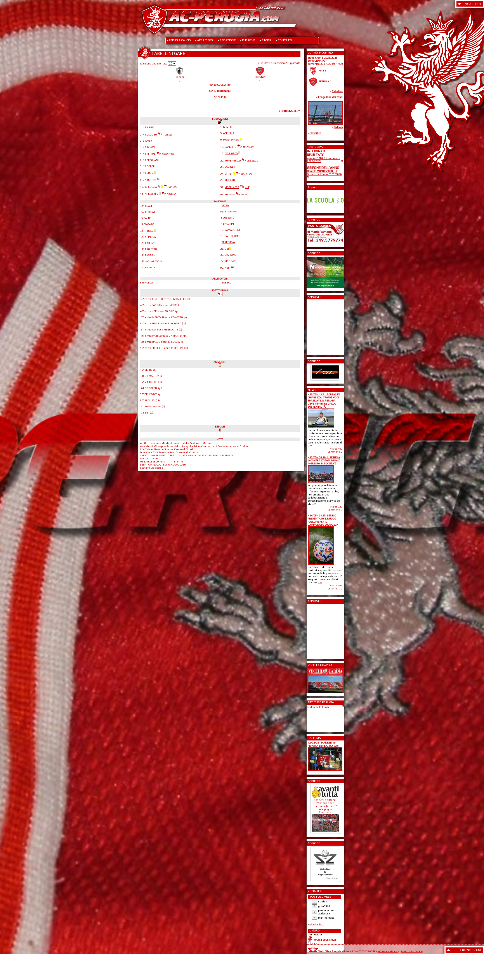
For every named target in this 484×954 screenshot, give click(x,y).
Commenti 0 (335, 451)
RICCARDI (230, 180)
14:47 (315, 943)
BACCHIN (228, 223)
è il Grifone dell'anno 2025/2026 (324, 173)
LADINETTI (231, 166)
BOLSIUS (230, 194)
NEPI (227, 267)
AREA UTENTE (473, 3)
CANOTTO (230, 146)
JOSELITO (228, 217)
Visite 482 (336, 448)
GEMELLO (228, 127)
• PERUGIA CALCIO (179, 40)
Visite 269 (336, 585)
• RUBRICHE (247, 40)
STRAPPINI (231, 211)
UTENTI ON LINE (472, 950)
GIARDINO (230, 254)
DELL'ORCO (231, 153)
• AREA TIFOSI (204, 40)
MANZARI (230, 260)
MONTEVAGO (231, 139)
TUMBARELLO (233, 160)
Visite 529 (336, 506)
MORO (225, 205)
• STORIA (266, 40)
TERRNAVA (228, 242)
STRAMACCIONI (231, 229)
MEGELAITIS (232, 187)
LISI (227, 248)
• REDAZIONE (227, 40)
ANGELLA (228, 133)
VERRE (228, 174)
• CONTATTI (284, 40)
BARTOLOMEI (232, 236)
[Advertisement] (320, 325)
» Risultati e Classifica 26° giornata (279, 62)
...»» (310, 445)
